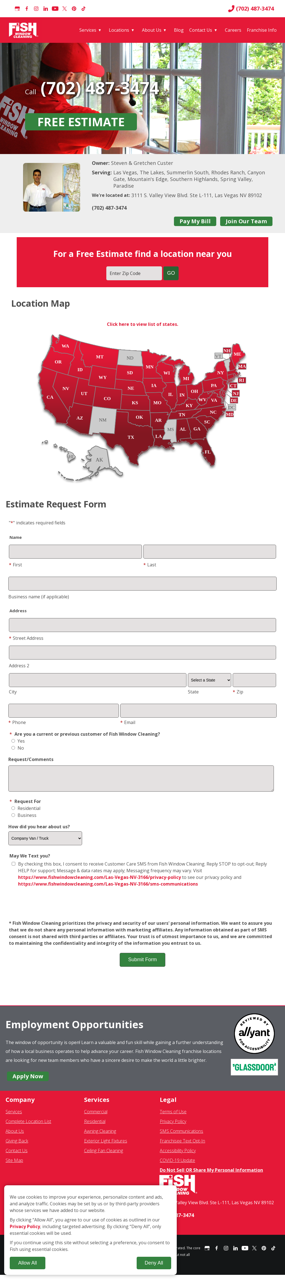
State (193, 692)
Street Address (26, 638)
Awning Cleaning (100, 1135)
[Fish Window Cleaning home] (25, 30)
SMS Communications (181, 1135)
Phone (17, 722)
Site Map (14, 1164)
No (17, 748)
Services (87, 30)
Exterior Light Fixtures (105, 1145)
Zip (238, 692)
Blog (179, 30)
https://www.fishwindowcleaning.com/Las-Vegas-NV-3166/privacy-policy (99, 881)
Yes (18, 741)
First (15, 565)
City (13, 692)
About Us (151, 30)
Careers (233, 30)
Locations (119, 30)
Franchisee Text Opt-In (182, 1145)
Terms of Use (173, 1116)
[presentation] (142, 908)
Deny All (154, 1263)
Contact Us (200, 30)
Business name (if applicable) (38, 597)
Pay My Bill (195, 221)
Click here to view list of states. (142, 324)
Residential (25, 812)
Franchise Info (262, 30)
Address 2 (19, 666)
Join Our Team (246, 221)
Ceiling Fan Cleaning (103, 1155)
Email (127, 722)
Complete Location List (28, 1125)
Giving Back (17, 1145)
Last (149, 565)
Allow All (27, 1263)
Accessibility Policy (178, 1155)
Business (23, 819)
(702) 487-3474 (251, 8)
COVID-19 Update (177, 1164)
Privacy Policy (173, 1125)
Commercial (95, 1116)
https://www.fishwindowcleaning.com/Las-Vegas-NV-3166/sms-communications (108, 888)
